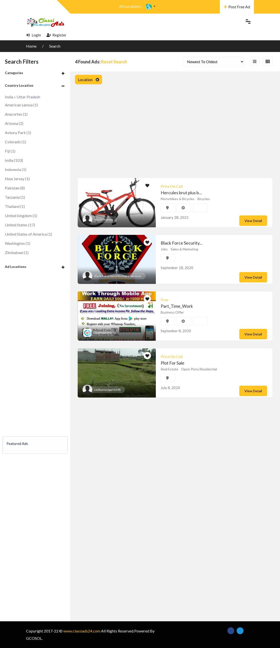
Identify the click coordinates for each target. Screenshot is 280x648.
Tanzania (15, 197)
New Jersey (17, 178)
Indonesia (15, 169)
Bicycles (203, 199)
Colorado (15, 141)
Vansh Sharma (103, 219)
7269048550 (102, 333)
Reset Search (114, 61)
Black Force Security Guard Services (117, 276)
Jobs (164, 249)
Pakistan (15, 188)
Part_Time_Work (177, 306)
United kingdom (21, 215)
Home (31, 46)
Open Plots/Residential (199, 369)
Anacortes (16, 114)
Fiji (10, 151)
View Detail (253, 221)
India (14, 160)
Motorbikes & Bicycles (178, 199)
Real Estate (169, 369)
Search (54, 46)
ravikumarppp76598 (107, 390)
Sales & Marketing (184, 249)
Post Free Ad (237, 6)
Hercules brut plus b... (181, 192)
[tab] (35, 72)
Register (56, 35)
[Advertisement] (35, 353)
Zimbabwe (16, 252)
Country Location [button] (19, 85)
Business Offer (172, 312)
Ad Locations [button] (15, 266)
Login (33, 35)
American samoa (21, 104)
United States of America (28, 234)
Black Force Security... (181, 243)
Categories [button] (14, 73)
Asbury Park (18, 132)
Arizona (14, 123)
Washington (17, 243)
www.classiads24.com (81, 631)
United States (20, 224)
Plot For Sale (172, 363)
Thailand (15, 206)
